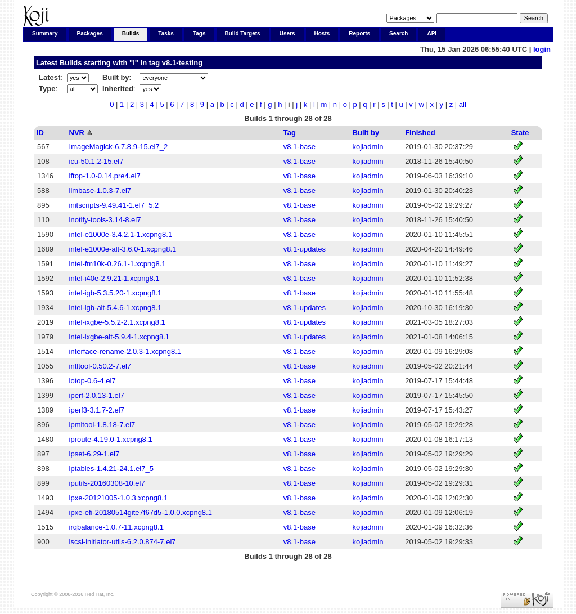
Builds (131, 33)
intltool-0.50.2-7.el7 (100, 366)
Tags (199, 33)
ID (40, 132)
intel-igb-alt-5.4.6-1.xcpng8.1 (115, 307)
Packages (90, 33)
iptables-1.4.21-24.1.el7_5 (111, 468)
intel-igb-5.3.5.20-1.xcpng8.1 (115, 293)
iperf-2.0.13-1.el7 (96, 395)
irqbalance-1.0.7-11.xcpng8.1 (116, 527)
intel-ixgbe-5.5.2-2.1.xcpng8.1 (117, 322)
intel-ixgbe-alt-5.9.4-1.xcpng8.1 (119, 337)
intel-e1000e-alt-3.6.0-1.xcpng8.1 (123, 249)
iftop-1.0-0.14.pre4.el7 (105, 176)
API (431, 33)
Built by (366, 132)
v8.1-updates (305, 249)
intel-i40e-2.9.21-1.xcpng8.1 (114, 278)
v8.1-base (300, 146)
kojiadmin (368, 146)
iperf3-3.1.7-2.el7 (96, 410)
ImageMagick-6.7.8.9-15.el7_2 (118, 146)
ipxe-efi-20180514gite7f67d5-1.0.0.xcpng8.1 (140, 512)
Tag (290, 132)
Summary (45, 33)
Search (398, 33)
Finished (420, 132)
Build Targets (242, 33)
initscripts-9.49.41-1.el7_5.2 (114, 205)
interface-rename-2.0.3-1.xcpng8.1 (125, 351)
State (520, 132)
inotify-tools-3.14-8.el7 (105, 220)
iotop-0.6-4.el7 (92, 381)
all (462, 104)
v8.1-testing (182, 63)
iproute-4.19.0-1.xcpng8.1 (110, 439)
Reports (359, 33)
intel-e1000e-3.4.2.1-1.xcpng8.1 (121, 234)
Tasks (166, 33)
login (542, 49)
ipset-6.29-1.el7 (94, 454)
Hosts (322, 33)
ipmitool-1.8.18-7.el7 (102, 424)
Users (287, 33)
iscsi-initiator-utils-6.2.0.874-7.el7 (122, 541)
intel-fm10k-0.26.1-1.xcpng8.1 (117, 263)
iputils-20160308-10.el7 (107, 483)
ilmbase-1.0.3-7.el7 (100, 190)
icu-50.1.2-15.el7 (96, 161)
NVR (76, 132)
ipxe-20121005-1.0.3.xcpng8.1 (118, 498)
